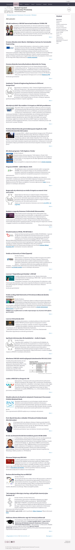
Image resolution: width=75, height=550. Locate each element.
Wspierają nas (59, 37)
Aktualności (59, 19)
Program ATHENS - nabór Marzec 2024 (19, 167)
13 (25, 536)
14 (26, 536)
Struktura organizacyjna (61, 24)
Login (68, 1)
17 (29, 536)
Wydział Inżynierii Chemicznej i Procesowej (19, 15)
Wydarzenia (59, 21)
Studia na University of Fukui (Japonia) (19, 254)
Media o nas (58, 34)
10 (21, 536)
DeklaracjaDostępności (67, 542)
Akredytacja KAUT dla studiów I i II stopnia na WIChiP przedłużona (28, 106)
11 (22, 536)
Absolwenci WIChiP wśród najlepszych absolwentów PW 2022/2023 (28, 359)
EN (68, 4)
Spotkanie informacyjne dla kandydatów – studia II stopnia (25, 338)
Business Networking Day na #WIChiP (19, 475)
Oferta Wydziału (60, 26)
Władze (58, 22)
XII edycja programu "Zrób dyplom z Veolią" (20, 151)
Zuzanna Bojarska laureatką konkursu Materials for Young (26, 64)
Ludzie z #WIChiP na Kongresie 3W (17, 379)
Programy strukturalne (61, 27)
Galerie (57, 35)
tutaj (44, 182)
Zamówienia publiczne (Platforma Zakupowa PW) (62, 30)
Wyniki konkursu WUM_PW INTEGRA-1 (19, 232)
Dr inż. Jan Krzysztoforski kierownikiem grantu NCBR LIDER (26, 436)
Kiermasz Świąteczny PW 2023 (16, 457)
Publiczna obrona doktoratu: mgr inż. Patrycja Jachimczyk (25, 518)
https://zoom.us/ (37, 511)
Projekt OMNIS (59, 32)
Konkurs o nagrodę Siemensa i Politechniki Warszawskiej (25, 211)
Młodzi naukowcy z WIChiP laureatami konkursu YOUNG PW (26, 23)
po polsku (46, 203)
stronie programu (32, 57)
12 (23, 536)
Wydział (59, 16)
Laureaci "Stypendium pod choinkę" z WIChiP (21, 274)
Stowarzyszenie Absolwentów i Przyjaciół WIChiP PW (62, 40)
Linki (57, 43)
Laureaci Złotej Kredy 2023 (15, 319)
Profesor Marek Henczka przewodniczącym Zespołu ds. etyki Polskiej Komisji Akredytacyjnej (26, 130)
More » (50, 37)
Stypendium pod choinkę (17, 467)
